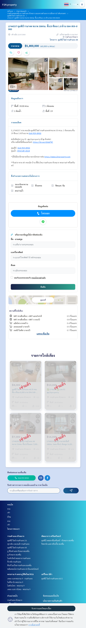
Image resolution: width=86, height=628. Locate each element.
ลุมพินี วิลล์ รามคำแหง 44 (16, 15)
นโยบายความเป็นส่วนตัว (52, 600)
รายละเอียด (16, 122)
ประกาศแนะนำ (21, 11)
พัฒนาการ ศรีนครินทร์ (51, 536)
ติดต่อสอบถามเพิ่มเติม (16, 472)
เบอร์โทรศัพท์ (17, 252)
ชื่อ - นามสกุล (16, 239)
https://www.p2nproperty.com (57, 156)
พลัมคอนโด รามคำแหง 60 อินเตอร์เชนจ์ (22, 569)
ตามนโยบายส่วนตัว (39, 278)
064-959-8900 (35, 133)
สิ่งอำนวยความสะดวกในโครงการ (25, 176)
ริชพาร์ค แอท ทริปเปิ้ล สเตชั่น (52, 544)
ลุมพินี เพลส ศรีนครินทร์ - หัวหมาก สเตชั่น (57, 540)
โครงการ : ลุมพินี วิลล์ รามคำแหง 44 (64, 39)
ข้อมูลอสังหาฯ (17, 98)
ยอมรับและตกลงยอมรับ (22, 278)
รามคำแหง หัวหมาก (15, 536)
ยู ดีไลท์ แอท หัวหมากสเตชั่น (18, 551)
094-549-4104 (23, 151)
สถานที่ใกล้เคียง (16, 310)
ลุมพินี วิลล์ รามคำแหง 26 (17, 540)
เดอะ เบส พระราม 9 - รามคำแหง (19, 578)
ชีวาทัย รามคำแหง (14, 561)
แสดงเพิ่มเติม (43, 333)
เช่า (8, 512)
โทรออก (43, 213)
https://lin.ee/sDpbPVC (43, 142)
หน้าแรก (10, 11)
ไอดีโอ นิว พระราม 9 (15, 582)
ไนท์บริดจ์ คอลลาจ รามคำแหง (18, 558)
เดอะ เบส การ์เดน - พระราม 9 (18, 589)
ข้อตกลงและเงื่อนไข (51, 595)
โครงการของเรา (13, 529)
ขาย (8, 509)
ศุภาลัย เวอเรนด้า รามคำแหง (18, 544)
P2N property (9, 4)
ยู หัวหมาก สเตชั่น (14, 554)
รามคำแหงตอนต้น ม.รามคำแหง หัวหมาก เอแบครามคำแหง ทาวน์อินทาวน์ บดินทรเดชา (36, 13)
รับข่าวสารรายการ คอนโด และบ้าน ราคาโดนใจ (27, 485)
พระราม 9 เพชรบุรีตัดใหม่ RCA (20, 574)
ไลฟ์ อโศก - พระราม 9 (15, 585)
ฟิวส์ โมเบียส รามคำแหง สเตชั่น (19, 565)
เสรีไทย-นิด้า (46, 574)
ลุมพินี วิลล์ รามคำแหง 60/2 (52, 578)
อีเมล (13, 265)
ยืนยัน (43, 287)
